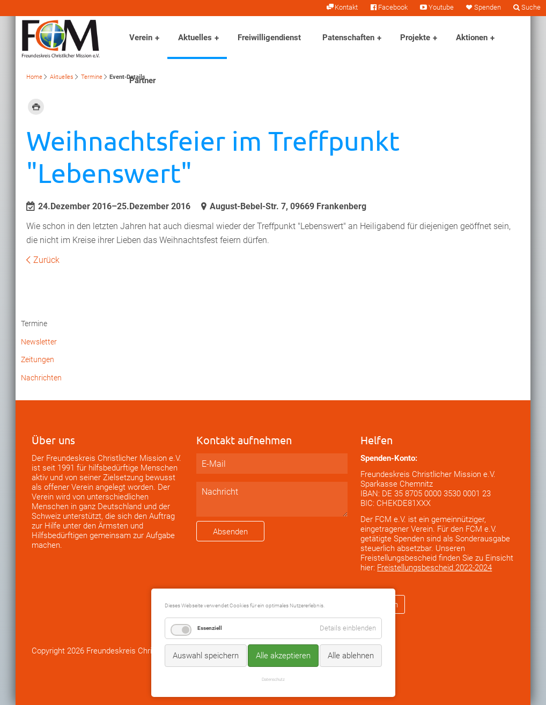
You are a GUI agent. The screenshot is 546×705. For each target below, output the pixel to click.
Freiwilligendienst (269, 37)
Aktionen (472, 37)
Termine (91, 77)
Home (34, 77)
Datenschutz (273, 679)
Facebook (393, 7)
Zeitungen (37, 359)
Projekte (415, 37)
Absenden (230, 532)
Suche (531, 7)
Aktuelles (195, 37)
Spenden (487, 7)
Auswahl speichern (206, 655)
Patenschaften (348, 37)
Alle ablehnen (351, 655)
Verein (140, 37)
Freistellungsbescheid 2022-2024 (434, 567)
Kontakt (346, 7)
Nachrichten (41, 378)
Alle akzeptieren (283, 655)
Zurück (46, 260)
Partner (142, 80)
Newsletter (39, 342)
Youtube (441, 7)
